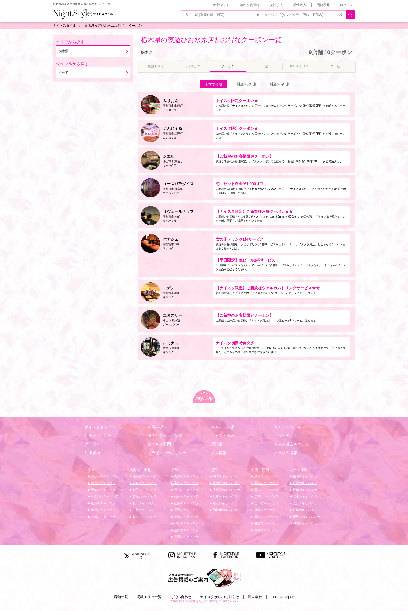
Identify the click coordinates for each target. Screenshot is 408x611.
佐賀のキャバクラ (304, 483)
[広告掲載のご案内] (204, 577)
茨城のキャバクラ (102, 516)
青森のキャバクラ (144, 483)
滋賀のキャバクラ (224, 476)
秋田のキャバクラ (144, 503)
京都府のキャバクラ (226, 483)
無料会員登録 (250, 5)
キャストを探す (224, 427)
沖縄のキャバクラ (304, 523)
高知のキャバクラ (266, 530)
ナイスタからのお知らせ (219, 597)
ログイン (346, 5)
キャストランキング (291, 427)
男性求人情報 (285, 452)
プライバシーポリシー (167, 452)
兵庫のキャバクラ (224, 496)
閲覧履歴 (323, 5)
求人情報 (218, 452)
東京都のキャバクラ (104, 476)
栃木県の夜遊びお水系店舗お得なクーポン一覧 (211, 39)
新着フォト (221, 5)
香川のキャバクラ (266, 516)
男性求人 (299, 5)
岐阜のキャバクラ (185, 516)
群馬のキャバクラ (102, 509)
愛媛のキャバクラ (266, 523)
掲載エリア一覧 (149, 597)
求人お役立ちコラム (291, 444)
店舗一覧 (121, 597)
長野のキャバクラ (185, 509)
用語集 (217, 444)
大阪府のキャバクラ (226, 489)
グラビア (282, 435)
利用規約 (92, 452)
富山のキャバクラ (185, 483)
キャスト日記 (222, 435)
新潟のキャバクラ (185, 476)
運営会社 (255, 597)
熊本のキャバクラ (304, 496)
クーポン (92, 444)
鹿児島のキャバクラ (306, 516)
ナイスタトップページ (104, 427)
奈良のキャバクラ (224, 503)
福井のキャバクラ (185, 496)
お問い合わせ (180, 597)
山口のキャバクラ (266, 503)
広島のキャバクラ (266, 496)
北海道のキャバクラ (146, 476)
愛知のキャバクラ (185, 530)
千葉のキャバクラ (102, 489)
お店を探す (157, 427)
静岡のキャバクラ (185, 523)
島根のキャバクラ (266, 483)
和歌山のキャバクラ (226, 509)
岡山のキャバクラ (266, 489)
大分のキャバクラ (304, 503)
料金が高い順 (280, 84)
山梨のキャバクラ (185, 503)
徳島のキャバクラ (266, 509)
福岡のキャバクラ (304, 476)
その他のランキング (165, 435)
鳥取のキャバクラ (266, 476)
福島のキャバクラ (144, 516)
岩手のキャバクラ (144, 489)
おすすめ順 (214, 84)
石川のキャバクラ (185, 489)
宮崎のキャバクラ (304, 509)
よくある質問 (159, 444)
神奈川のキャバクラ (104, 496)
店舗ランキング (98, 435)
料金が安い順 (247, 84)
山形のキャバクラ (144, 509)
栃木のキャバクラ (102, 503)
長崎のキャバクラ (304, 489)
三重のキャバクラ (185, 536)
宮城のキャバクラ (144, 496)
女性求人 (276, 5)
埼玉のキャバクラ (102, 483)
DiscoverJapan (282, 597)
